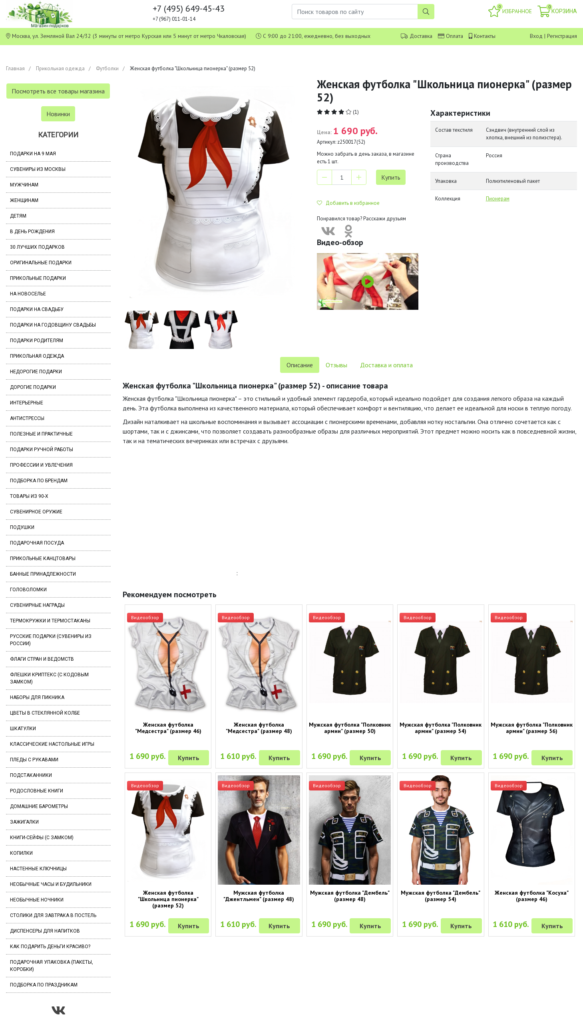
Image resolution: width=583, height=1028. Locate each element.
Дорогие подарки (33, 387)
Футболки (107, 68)
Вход (536, 36)
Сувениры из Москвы (38, 169)
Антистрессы (27, 418)
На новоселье (28, 294)
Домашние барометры (39, 806)
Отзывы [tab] (336, 365)
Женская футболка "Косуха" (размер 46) (532, 896)
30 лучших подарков (37, 247)
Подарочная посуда (37, 543)
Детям (18, 216)
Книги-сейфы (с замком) (42, 837)
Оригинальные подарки (41, 262)
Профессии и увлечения (41, 465)
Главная (15, 68)
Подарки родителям (36, 340)
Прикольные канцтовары (43, 558)
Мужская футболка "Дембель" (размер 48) (350, 896)
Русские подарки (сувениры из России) (51, 640)
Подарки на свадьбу (37, 309)
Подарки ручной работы (41, 449)
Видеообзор (145, 617)
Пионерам (497, 198)
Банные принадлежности (43, 574)
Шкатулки (23, 728)
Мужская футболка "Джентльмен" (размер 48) (258, 896)
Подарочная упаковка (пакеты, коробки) (51, 965)
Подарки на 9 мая (33, 153)
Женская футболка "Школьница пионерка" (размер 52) (168, 899)
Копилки (21, 853)
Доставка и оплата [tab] (386, 365)
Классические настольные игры (52, 744)
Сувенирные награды (37, 605)
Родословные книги (36, 791)
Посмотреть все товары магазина (58, 91)
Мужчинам (24, 185)
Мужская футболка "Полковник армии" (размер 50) (350, 728)
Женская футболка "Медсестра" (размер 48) (259, 728)
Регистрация (562, 36)
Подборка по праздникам (44, 985)
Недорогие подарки (36, 371)
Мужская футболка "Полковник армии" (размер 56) (532, 728)
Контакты (484, 36)
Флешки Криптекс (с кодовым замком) (49, 678)
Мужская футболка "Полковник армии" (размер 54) (441, 728)
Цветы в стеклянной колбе (45, 713)
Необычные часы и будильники (51, 884)
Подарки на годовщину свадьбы (53, 325)
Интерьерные (26, 403)
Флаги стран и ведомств (42, 659)
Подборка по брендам (39, 480)
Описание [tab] (300, 365)
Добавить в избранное (348, 203)
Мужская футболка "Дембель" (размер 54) (440, 896)
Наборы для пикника (37, 697)
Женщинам (24, 200)
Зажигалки (24, 822)
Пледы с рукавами (34, 760)
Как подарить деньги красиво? (50, 946)
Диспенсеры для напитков (45, 931)
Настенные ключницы (38, 869)
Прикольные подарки (38, 278)
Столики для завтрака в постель (53, 915)
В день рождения (32, 231)
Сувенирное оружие (36, 512)
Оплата (454, 36)
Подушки (22, 527)
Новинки (58, 114)
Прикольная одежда (60, 68)
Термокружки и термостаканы (50, 621)
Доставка (421, 36)
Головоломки (28, 589)
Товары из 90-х (29, 496)
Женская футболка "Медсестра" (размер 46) (168, 728)
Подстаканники (31, 775)
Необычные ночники (37, 900)
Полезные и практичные (41, 434)
